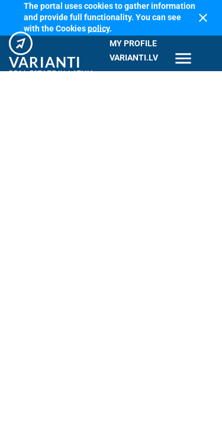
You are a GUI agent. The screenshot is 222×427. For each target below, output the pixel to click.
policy (99, 28)
